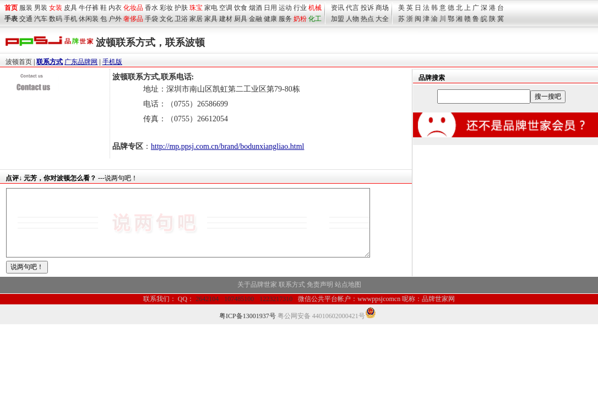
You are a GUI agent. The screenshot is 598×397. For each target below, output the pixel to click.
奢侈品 (133, 19)
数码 (55, 19)
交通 (25, 19)
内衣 (115, 8)
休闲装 (89, 19)
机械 (315, 8)
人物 (352, 19)
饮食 (240, 8)
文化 (166, 19)
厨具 (240, 19)
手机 (70, 19)
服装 (25, 8)
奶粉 (300, 19)
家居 (196, 19)
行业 (300, 8)
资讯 (337, 8)
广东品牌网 (80, 62)
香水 (151, 8)
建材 (225, 19)
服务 (285, 19)
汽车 (40, 19)
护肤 (181, 8)
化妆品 (133, 8)
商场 (382, 8)
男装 (40, 8)
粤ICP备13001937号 (247, 329)
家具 (211, 19)
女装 (55, 8)
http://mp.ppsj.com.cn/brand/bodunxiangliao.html (227, 146)
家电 (211, 8)
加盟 (337, 19)
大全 (382, 19)
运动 (285, 8)
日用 (270, 8)
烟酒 (255, 8)
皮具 (70, 8)
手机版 (112, 62)
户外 (115, 19)
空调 (225, 8)
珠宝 (196, 8)
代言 (352, 8)
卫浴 (181, 19)
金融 (255, 19)
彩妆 (166, 8)
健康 (270, 19)
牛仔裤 (89, 8)
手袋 (151, 19)
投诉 (367, 8)
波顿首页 (19, 62)
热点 (367, 19)
